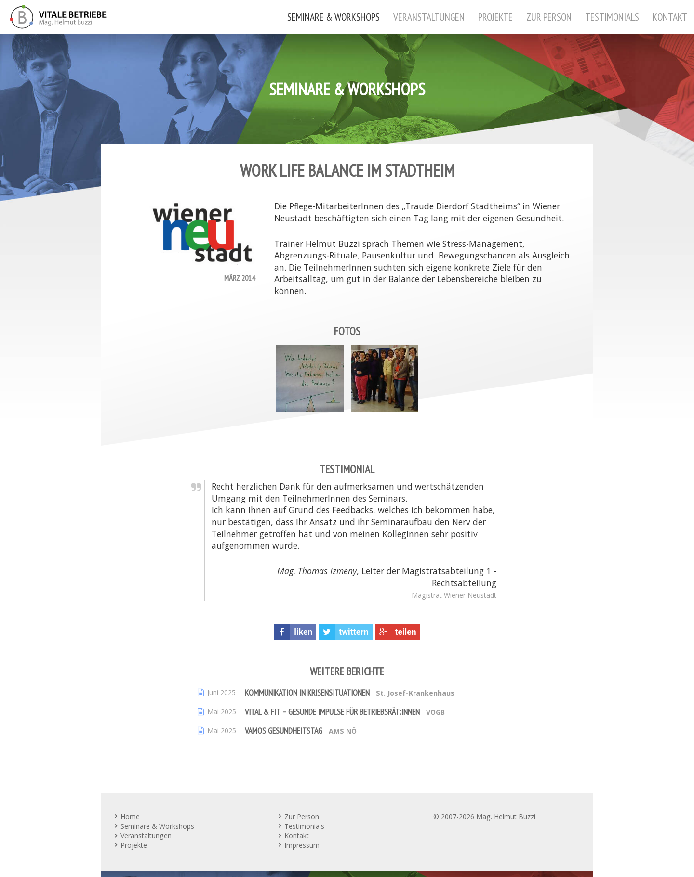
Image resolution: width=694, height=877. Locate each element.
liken (293, 632)
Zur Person (549, 17)
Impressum (302, 845)
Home (130, 816)
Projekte (495, 17)
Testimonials (612, 17)
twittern (343, 632)
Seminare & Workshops (333, 17)
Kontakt (670, 17)
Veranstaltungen (429, 17)
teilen (395, 632)
